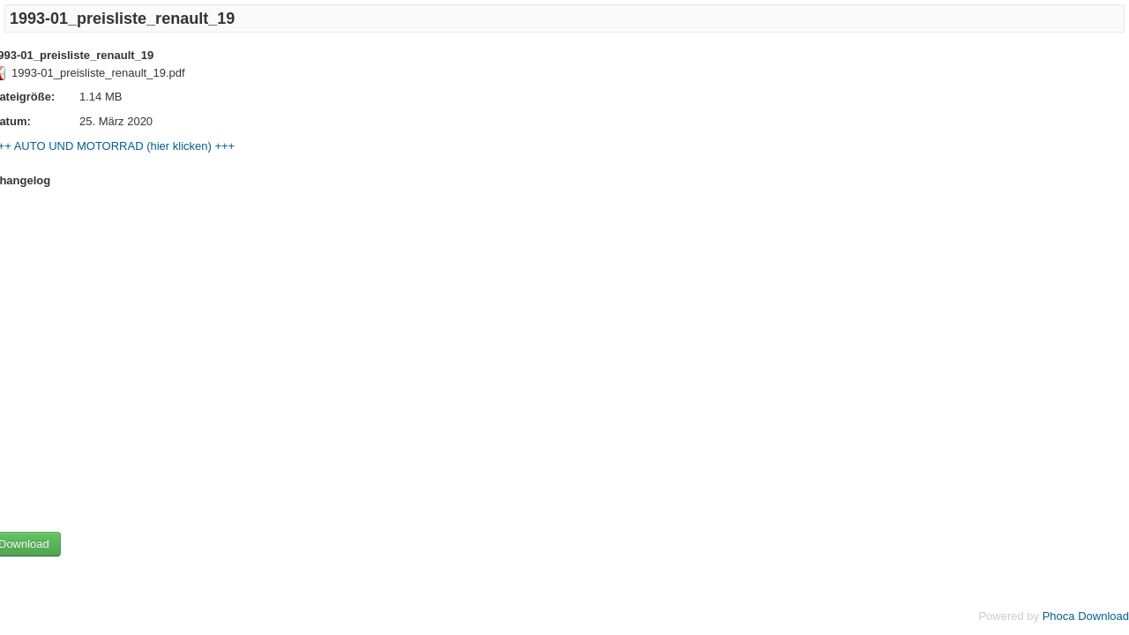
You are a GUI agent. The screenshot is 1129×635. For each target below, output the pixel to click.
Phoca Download (1086, 616)
